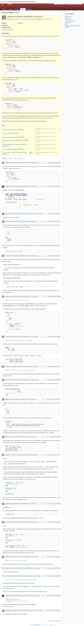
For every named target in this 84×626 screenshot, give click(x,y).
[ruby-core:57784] (55, 503)
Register (81, 0)
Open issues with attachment (72, 25)
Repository (29, 9)
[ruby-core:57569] (55, 437)
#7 (48, 336)
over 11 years (45, 19)
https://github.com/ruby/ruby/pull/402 (42, 118)
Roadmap (16, 9)
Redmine (37, 625)
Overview (4, 9)
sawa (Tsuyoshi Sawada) (19, 221)
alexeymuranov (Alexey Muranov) (21, 213)
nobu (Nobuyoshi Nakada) (19, 186)
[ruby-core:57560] (55, 336)
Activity (10, 9)
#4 (48, 221)
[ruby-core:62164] (55, 595)
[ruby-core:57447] (55, 256)
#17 (48, 576)
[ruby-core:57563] (55, 380)
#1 (48, 162)
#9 (48, 380)
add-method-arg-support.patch (17, 340)
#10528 (24, 614)
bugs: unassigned (69, 21)
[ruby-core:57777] (55, 455)
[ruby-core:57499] (55, 296)
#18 (48, 595)
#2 (48, 186)
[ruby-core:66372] (55, 610)
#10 (48, 399)
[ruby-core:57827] (55, 557)
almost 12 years (31, 595)
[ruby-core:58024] (55, 568)
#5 (48, 256)
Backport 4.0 (68, 19)
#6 (48, 296)
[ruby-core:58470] (55, 576)
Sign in (76, 0)
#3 (48, 213)
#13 (48, 503)
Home (2, 0)
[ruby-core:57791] (55, 522)
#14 (48, 522)
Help (10, 0)
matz (66, 24)
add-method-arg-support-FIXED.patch (19, 370)
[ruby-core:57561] (55, 366)
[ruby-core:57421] (55, 221)
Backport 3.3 (68, 16)
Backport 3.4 (68, 18)
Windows (67, 27)
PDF (57, 621)
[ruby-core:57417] (55, 186)
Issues (23, 9)
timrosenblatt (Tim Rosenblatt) (21, 568)
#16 (48, 568)
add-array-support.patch (15, 300)
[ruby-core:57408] (55, 162)
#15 (48, 557)
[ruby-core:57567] (55, 399)
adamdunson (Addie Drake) (20, 19)
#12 (48, 455)
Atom (60, 621)
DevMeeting (68, 22)
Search (51, 3)
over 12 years (30, 19)
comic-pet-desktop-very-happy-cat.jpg (19, 579)
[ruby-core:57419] (55, 213)
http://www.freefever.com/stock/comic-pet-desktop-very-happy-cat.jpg (26, 591)
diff (19, 599)
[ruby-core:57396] (7, 29)
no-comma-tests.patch (14, 560)
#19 (48, 610)
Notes (9, 158)
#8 (48, 366)
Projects (6, 0)
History (5, 158)
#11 (48, 437)
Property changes (18, 158)
